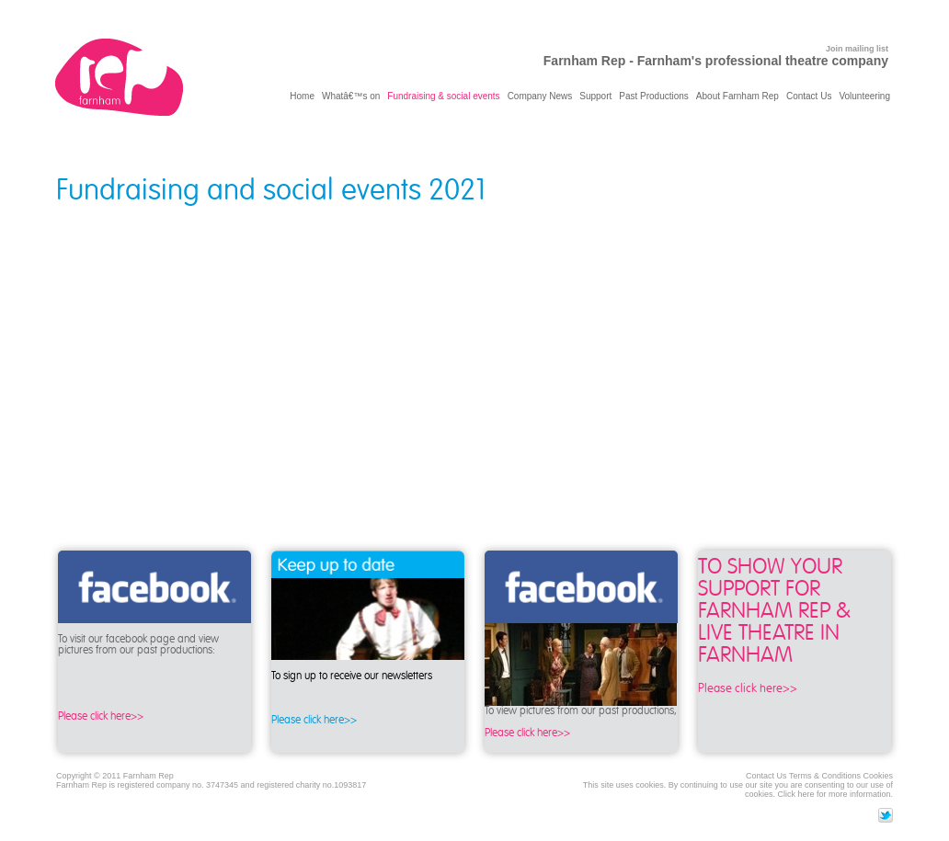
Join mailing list (857, 48)
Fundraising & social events (443, 96)
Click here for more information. (835, 794)
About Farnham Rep (737, 96)
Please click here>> (100, 716)
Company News (540, 96)
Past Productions (654, 96)
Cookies (878, 775)
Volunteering (864, 96)
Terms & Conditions (825, 775)
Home (302, 96)
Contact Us (808, 96)
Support (595, 96)
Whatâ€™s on (351, 96)
